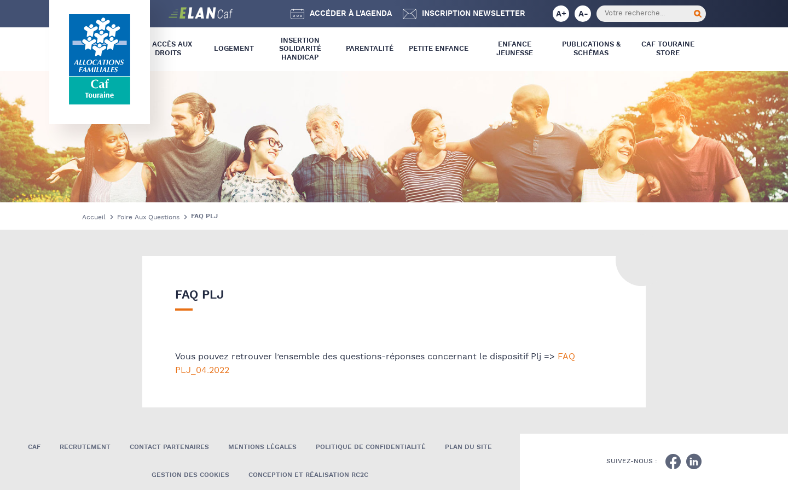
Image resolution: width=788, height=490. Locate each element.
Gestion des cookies (190, 475)
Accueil (94, 217)
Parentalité (369, 49)
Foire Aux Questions (148, 217)
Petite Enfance (438, 49)
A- (583, 14)
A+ (561, 14)
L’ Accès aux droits (168, 49)
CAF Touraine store (667, 49)
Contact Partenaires (169, 447)
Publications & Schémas (591, 49)
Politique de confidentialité (371, 447)
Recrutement (85, 447)
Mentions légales (262, 447)
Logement (234, 49)
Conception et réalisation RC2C (308, 475)
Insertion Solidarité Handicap (300, 49)
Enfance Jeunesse (514, 49)
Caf (34, 447)
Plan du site (468, 447)
